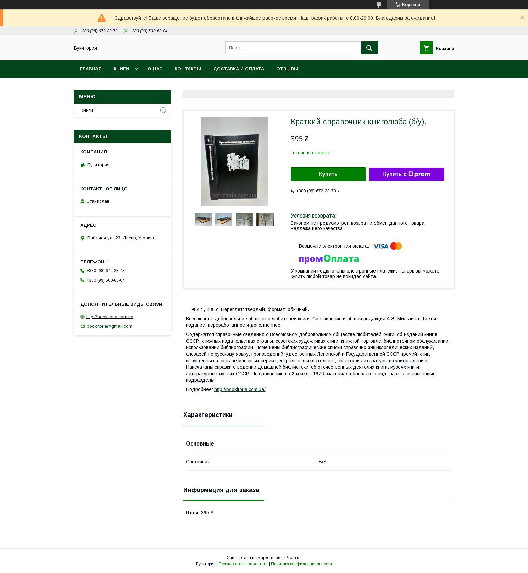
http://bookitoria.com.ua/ (240, 389)
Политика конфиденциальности (301, 564)
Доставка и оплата (238, 68)
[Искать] (369, 47)
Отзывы (287, 68)
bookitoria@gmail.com (109, 326)
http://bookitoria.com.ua (109, 316)
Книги (121, 68)
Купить (328, 174)
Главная (91, 68)
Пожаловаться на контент (243, 564)
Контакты (188, 68)
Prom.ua (294, 557)
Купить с (406, 174)
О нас (155, 68)
